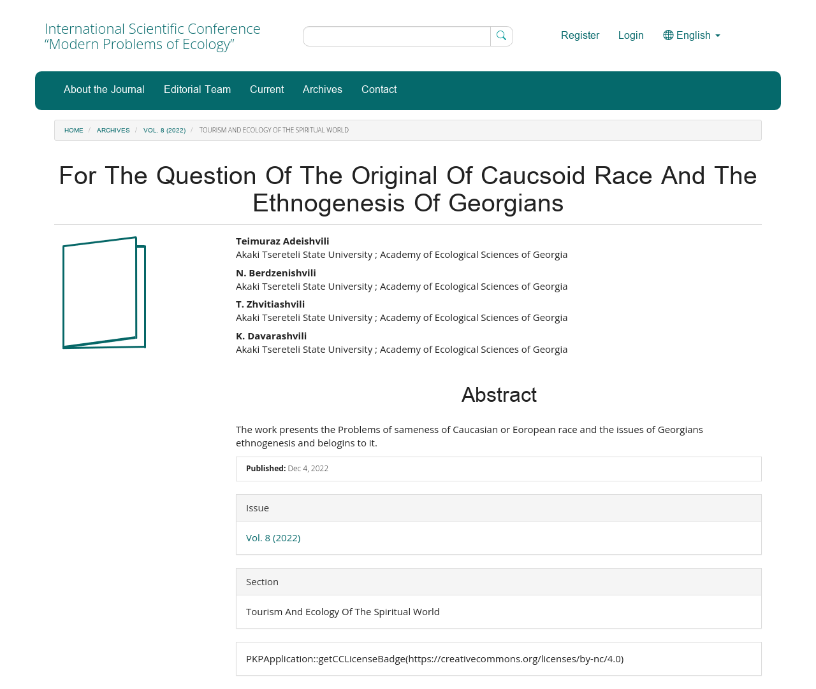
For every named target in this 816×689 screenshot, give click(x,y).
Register (580, 36)
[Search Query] (408, 36)
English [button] (691, 36)
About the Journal (104, 90)
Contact (379, 90)
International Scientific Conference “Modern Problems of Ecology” (153, 35)
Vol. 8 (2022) (164, 130)
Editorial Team (197, 90)
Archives (322, 90)
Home (74, 130)
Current (267, 90)
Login (631, 36)
